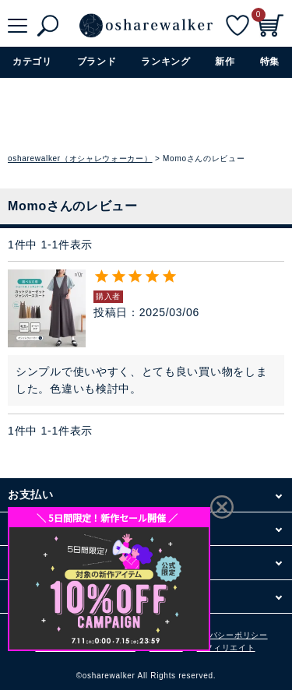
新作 (224, 61)
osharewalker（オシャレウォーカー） (80, 158)
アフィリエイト (226, 647)
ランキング (166, 61)
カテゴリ (32, 61)
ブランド (97, 61)
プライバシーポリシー (226, 635)
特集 (270, 61)
